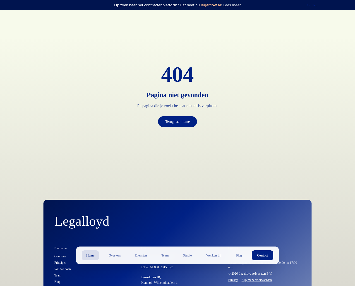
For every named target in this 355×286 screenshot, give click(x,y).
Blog (57, 282)
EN (309, 5)
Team (57, 275)
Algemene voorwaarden (257, 280)
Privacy (233, 280)
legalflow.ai (211, 4)
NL (315, 5)
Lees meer (232, 4)
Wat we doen (62, 269)
